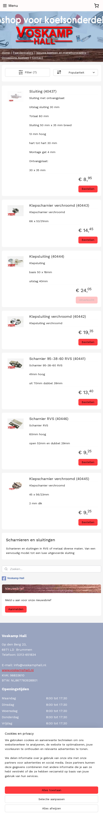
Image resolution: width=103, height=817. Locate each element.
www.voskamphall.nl (18, 670)
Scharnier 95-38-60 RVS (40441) (57, 358)
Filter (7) (27, 72)
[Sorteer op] (75, 72)
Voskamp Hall (13, 578)
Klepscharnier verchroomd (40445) (59, 479)
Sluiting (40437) (42, 91)
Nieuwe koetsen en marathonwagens (61, 52)
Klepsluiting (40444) (46, 256)
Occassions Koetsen (15, 57)
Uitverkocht (86, 299)
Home (6, 52)
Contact (37, 57)
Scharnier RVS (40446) (48, 419)
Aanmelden (15, 609)
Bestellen (88, 188)
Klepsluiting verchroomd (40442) (57, 317)
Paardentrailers (23, 52)
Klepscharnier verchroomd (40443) (59, 205)
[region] (51, 760)
